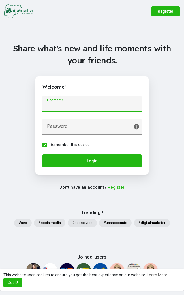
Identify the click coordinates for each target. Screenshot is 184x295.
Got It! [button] (13, 282)
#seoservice (82, 223)
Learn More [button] (157, 275)
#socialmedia (49, 223)
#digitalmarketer (151, 223)
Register (166, 11)
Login (92, 161)
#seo (23, 223)
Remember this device (70, 144)
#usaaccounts (115, 223)
